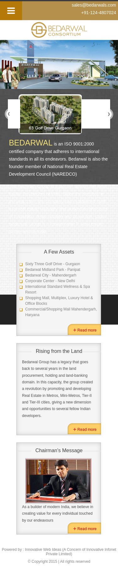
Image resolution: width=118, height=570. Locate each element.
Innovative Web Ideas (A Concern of (55, 549)
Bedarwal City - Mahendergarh (50, 275)
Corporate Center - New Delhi (50, 281)
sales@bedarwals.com (94, 5)
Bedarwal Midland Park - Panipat (52, 269)
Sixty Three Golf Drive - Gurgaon (52, 264)
